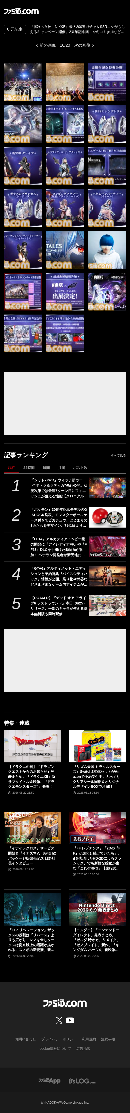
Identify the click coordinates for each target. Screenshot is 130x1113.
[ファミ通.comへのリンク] (21, 11)
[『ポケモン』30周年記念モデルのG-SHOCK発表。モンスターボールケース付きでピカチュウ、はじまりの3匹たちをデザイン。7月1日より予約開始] (107, 517)
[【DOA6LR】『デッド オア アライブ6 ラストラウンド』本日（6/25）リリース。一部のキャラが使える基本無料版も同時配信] (107, 605)
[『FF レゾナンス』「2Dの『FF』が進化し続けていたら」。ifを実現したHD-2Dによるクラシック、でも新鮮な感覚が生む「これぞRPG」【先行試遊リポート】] (97, 828)
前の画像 (48, 45)
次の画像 (82, 45)
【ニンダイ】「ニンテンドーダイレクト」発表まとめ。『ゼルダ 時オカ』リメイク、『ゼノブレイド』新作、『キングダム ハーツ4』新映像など (96, 940)
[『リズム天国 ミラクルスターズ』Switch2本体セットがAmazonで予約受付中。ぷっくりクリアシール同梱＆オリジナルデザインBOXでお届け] (97, 746)
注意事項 (108, 1039)
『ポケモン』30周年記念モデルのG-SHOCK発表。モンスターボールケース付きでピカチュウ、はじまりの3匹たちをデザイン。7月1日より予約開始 (58, 518)
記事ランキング (26, 455)
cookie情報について (55, 1048)
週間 (46, 468)
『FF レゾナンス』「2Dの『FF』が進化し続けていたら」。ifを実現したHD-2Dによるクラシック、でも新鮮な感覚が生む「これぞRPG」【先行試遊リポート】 (97, 858)
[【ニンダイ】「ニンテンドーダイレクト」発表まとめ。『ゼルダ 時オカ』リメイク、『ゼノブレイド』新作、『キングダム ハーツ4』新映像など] (97, 909)
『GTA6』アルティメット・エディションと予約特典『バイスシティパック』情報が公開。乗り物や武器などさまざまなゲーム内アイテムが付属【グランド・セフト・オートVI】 (58, 576)
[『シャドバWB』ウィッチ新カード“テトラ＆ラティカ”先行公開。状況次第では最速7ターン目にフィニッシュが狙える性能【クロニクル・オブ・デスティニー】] (107, 488)
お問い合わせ (25, 1039)
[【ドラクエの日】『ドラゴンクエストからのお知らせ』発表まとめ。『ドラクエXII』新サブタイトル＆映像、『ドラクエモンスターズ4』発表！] (32, 746)
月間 (61, 468)
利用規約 (89, 1039)
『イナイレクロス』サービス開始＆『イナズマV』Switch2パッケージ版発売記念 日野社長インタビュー (32, 855)
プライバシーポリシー (59, 1039)
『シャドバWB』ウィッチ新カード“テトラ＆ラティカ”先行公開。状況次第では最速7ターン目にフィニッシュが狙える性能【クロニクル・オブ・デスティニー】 (58, 488)
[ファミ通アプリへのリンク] (49, 1080)
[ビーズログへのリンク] (82, 1080)
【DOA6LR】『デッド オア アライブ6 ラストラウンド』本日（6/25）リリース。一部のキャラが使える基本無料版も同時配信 (58, 606)
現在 (11, 468)
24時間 (29, 468)
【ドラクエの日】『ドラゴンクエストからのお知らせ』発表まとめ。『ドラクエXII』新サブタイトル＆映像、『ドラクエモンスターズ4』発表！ (31, 777)
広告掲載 (83, 1048)
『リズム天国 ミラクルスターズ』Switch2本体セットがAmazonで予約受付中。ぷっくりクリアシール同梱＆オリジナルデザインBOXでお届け (96, 777)
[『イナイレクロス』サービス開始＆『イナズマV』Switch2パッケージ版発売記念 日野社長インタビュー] (32, 828)
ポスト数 (80, 468)
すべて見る (118, 455)
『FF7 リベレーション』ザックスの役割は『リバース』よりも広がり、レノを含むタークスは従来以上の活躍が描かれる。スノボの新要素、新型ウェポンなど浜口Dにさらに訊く (32, 940)
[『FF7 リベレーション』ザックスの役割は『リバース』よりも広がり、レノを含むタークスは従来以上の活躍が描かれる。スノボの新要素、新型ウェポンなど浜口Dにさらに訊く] (32, 909)
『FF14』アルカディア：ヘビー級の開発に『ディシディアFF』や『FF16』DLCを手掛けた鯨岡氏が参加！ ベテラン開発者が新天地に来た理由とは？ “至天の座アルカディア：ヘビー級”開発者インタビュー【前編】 (58, 547)
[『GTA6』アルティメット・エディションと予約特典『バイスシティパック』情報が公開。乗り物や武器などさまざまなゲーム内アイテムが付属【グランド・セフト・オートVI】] (107, 576)
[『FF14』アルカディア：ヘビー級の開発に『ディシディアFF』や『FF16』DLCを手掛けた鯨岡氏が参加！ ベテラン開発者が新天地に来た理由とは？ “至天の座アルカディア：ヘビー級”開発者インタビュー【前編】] (107, 546)
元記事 (14, 29)
